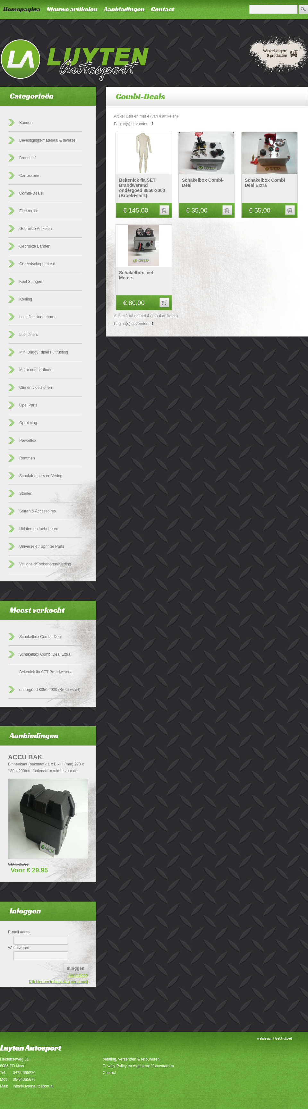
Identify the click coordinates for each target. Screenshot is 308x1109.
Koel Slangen (30, 281)
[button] (164, 210)
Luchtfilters (28, 334)
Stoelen (25, 493)
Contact (162, 9)
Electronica (28, 211)
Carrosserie (29, 175)
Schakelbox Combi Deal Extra (44, 654)
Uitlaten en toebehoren (38, 529)
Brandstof (27, 158)
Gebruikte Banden (34, 246)
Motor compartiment (36, 370)
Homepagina (21, 9)
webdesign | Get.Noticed (274, 1038)
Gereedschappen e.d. (37, 264)
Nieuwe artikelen (72, 9)
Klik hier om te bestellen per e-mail (58, 982)
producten (277, 55)
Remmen (27, 458)
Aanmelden (78, 975)
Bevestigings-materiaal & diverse (47, 140)
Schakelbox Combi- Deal (40, 636)
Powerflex (27, 440)
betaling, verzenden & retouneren (131, 1059)
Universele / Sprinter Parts (41, 546)
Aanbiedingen (124, 9)
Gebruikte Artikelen (35, 228)
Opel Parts (28, 405)
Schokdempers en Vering (40, 476)
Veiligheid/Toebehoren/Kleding (45, 564)
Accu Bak (25, 757)
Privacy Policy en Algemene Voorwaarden (138, 1066)
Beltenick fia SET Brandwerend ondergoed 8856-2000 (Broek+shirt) (142, 188)
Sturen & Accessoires (37, 511)
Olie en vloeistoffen (35, 387)
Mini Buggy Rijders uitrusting (43, 352)
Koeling (25, 299)
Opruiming (28, 423)
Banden (25, 122)
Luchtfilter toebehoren (37, 317)
